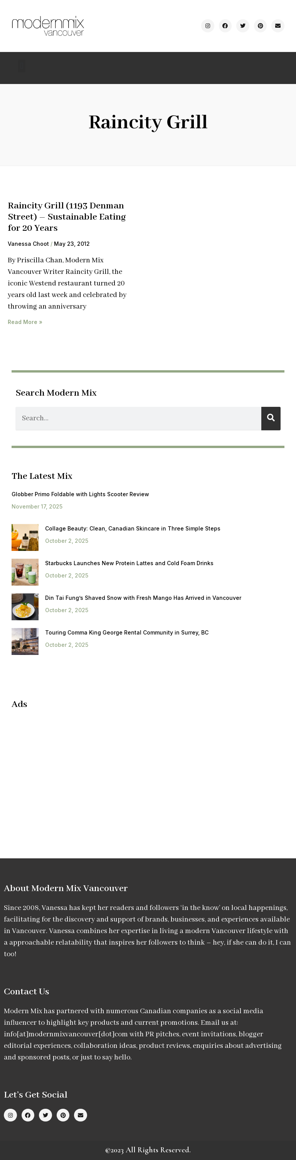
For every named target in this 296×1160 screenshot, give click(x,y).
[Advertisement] (76, 772)
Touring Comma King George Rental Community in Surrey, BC (127, 632)
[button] (21, 66)
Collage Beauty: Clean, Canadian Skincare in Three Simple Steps (132, 528)
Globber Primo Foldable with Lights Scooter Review (80, 494)
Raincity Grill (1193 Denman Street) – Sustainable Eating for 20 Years (67, 217)
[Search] (271, 418)
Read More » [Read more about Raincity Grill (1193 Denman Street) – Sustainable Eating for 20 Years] (25, 322)
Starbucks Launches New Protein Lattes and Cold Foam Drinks (129, 563)
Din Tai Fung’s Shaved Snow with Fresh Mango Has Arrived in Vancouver (143, 597)
